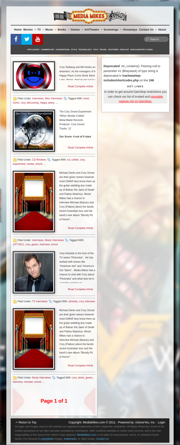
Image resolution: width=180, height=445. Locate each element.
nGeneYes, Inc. (145, 422)
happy (43, 102)
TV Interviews (39, 301)
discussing (33, 102)
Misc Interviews (53, 98)
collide (75, 159)
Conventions (63, 50)
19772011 (18, 244)
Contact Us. (102, 438)
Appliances (33, 50)
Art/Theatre (93, 29)
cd (68, 159)
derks (81, 377)
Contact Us (148, 29)
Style (74, 50)
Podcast (124, 50)
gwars (35, 244)
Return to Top (27, 422)
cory (23, 102)
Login (161, 422)
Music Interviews (54, 240)
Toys (95, 50)
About (162, 29)
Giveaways (130, 29)
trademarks (70, 438)
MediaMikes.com (94, 422)
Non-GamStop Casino (141, 50)
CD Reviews (39, 159)
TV (40, 29)
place (51, 102)
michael (28, 381)
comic (16, 102)
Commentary (48, 50)
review (30, 163)
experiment (19, 163)
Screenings (113, 29)
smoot (38, 163)
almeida (73, 301)
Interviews (38, 98)
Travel (103, 50)
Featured (113, 50)
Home (18, 29)
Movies (30, 29)
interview (45, 244)
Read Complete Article (80, 86)
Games (77, 29)
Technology (85, 50)
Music (50, 29)
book (86, 98)
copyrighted (47, 438)
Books (63, 29)
